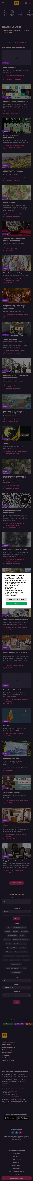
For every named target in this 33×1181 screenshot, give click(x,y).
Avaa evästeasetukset (16, 599)
